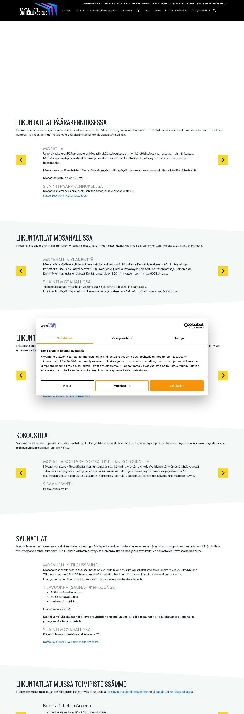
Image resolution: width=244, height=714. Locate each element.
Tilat (147, 10)
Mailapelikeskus (183, 3)
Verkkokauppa (178, 10)
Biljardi (110, 3)
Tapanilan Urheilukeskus (102, 10)
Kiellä (67, 385)
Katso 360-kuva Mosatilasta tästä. (65, 195)
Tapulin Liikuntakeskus (212, 3)
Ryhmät (160, 10)
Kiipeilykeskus (162, 3)
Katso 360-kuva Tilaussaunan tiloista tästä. (71, 641)
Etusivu (66, 10)
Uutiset (79, 10)
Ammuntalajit (92, 3)
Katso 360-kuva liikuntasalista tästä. (67, 396)
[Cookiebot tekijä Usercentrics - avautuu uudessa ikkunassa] (187, 325)
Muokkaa (122, 385)
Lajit (138, 10)
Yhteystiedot (201, 10)
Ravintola (126, 10)
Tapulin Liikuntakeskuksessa (174, 692)
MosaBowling (141, 3)
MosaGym (123, 3)
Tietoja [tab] (179, 338)
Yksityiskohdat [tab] (122, 338)
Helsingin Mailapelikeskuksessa (127, 692)
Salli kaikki (176, 385)
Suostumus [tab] (65, 338)
